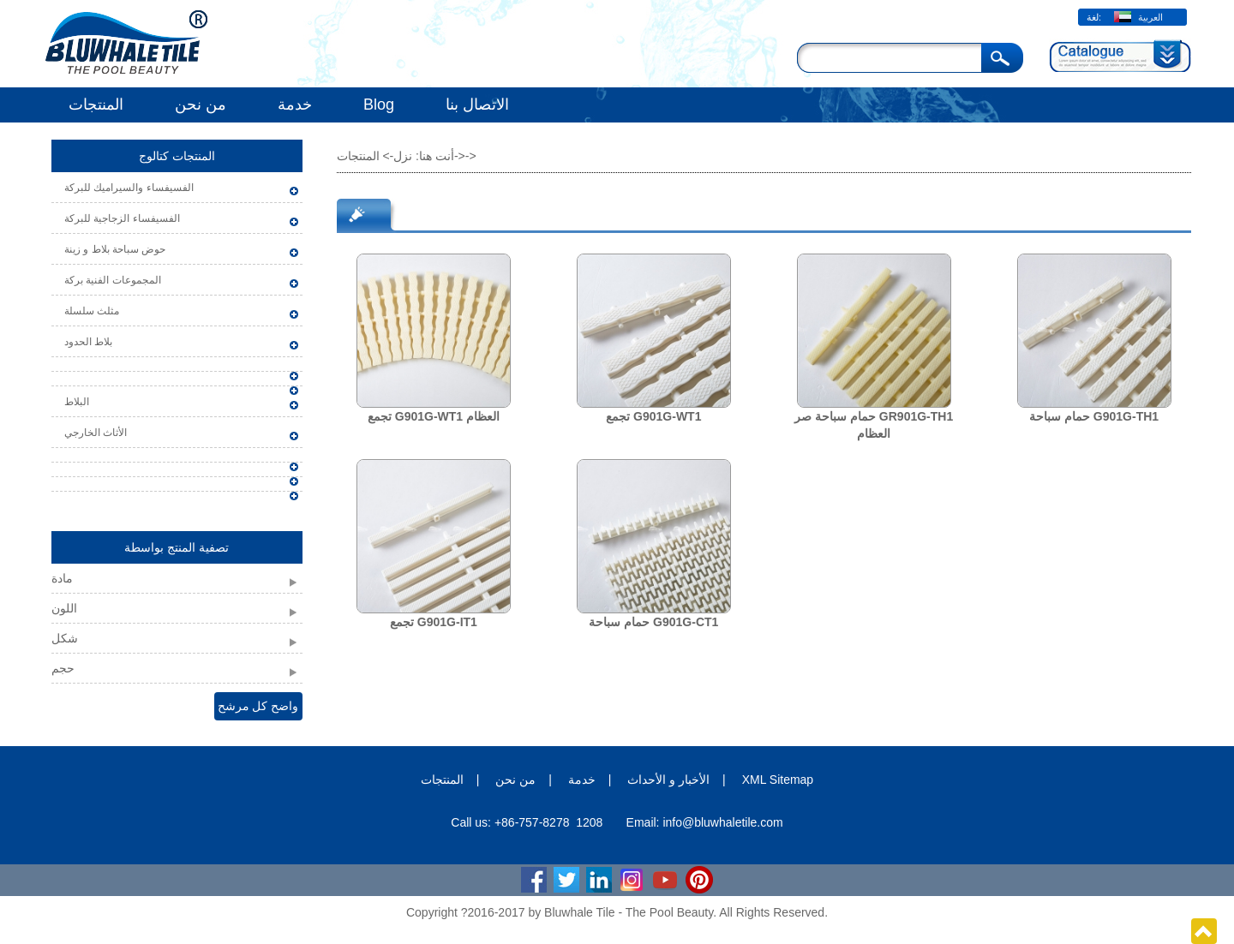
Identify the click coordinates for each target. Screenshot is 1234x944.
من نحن (200, 104)
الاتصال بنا (477, 104)
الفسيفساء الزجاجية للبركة (122, 218)
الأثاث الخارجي (95, 433)
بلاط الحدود (88, 342)
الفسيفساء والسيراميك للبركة (129, 188)
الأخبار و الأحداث (668, 779)
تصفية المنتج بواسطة (176, 547)
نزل (402, 156)
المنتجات (96, 104)
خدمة (295, 104)
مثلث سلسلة (91, 311)
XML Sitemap (778, 779)
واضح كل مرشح (258, 706)
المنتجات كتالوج (177, 156)
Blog (378, 104)
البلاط (76, 402)
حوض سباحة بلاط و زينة (114, 249)
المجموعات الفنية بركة (112, 280)
